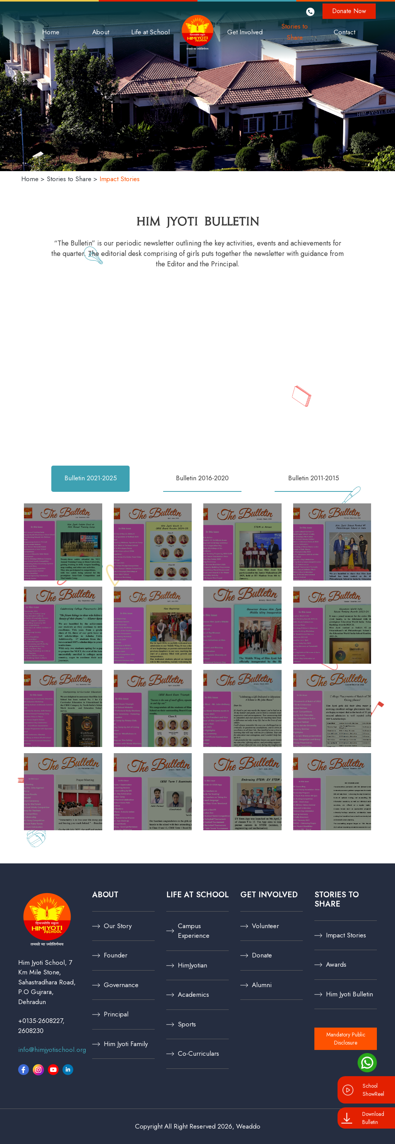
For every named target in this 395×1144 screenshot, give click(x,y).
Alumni (262, 984)
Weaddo (248, 1126)
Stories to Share (294, 32)
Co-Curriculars (198, 1053)
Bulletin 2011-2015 (313, 478)
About (100, 32)
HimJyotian (192, 965)
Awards (336, 964)
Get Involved (245, 32)
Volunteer (265, 925)
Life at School (150, 32)
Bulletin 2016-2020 (202, 478)
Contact (344, 32)
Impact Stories (346, 935)
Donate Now (349, 11)
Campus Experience (193, 930)
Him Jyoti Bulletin (349, 994)
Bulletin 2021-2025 (90, 478)
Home (50, 32)
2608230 (31, 1030)
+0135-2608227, (41, 1020)
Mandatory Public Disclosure (345, 1038)
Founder (115, 955)
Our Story (118, 925)
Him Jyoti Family (126, 1043)
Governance (121, 984)
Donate (262, 955)
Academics (193, 994)
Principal (116, 1014)
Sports (187, 1024)
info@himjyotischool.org (52, 1049)
